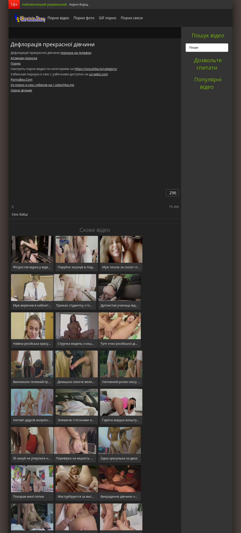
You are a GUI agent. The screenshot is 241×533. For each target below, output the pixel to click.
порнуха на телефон (76, 53)
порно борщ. (79, 4)
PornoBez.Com (22, 79)
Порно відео (55, 17)
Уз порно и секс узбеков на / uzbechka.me (42, 85)
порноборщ (25, 18)
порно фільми (21, 90)
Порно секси (128, 17)
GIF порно (104, 17)
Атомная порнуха (24, 58)
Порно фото (80, 17)
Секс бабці (20, 214)
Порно (16, 63)
